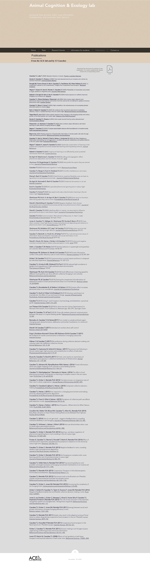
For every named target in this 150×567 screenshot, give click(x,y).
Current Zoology (50, 153)
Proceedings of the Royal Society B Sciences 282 (46, 395)
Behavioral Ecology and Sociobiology (76, 111)
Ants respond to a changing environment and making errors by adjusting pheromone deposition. (58, 393)
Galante (31, 94)
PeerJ (48, 107)
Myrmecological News (69, 167)
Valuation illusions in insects (55, 76)
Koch (45, 94)
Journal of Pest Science (58, 91)
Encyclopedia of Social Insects (39, 218)
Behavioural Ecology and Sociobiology (58, 135)
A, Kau (49, 94)
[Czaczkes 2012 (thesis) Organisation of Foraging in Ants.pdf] (109, 70)
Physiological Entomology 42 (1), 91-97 (43, 353)
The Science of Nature (37, 268)
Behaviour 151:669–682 (37, 436)
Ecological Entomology (50, 141)
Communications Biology (49, 80)
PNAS (58, 125)
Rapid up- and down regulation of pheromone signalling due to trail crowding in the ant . (56, 433)
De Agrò (38, 94)
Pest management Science (38, 130)
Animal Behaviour (53, 225)
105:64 (47, 268)
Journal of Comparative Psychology (71, 212)
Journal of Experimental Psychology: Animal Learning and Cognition (55, 296)
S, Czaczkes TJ (56, 94)
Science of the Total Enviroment (65, 116)
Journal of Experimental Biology (66, 230)
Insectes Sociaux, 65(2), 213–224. (45, 303)
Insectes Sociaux (45, 102)
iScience (48, 96)
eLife (65, 159)
